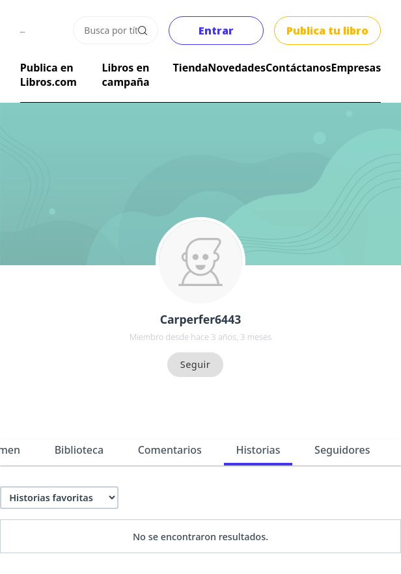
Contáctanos (298, 67)
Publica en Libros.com (48, 74)
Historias (258, 450)
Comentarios (170, 450)
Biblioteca (79, 450)
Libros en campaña (126, 74)
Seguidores (342, 450)
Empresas (356, 67)
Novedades (237, 67)
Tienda (190, 67)
